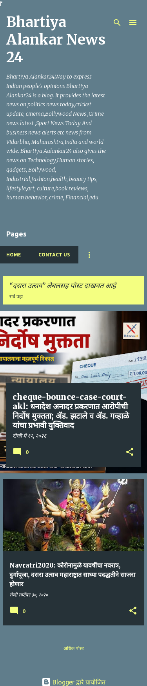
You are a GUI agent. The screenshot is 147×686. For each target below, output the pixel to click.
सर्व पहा (16, 296)
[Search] (117, 22)
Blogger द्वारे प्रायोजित (73, 682)
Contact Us (54, 254)
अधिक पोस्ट (74, 648)
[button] (129, 452)
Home (13, 254)
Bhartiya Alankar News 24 (55, 39)
